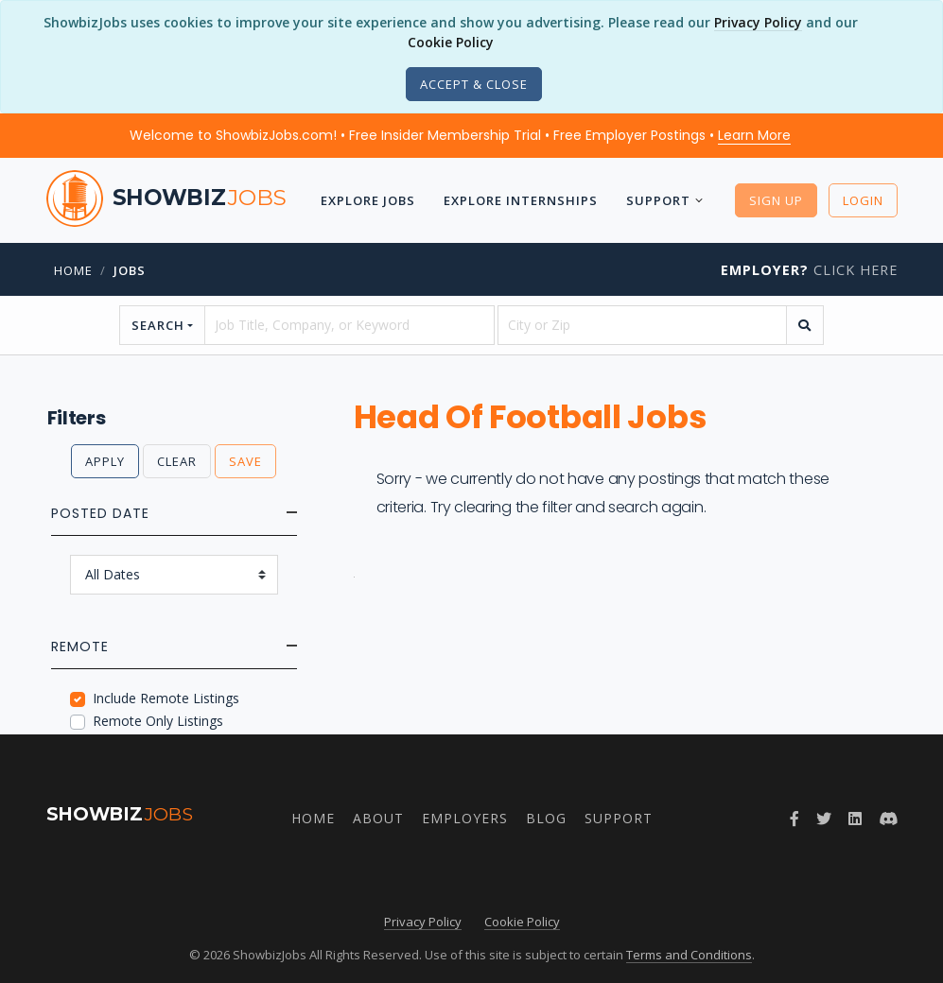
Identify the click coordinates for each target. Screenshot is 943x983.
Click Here (809, 270)
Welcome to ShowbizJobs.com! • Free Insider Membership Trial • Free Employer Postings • (460, 135)
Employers (465, 818)
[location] (642, 325)
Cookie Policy (451, 42)
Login (863, 200)
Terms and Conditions (689, 954)
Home (73, 270)
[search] (805, 325)
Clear (177, 461)
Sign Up (776, 200)
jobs (130, 270)
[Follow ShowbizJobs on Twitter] (823, 818)
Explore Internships (521, 200)
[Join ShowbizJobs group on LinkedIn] (855, 818)
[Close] (474, 84)
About (378, 818)
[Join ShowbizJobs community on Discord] (888, 818)
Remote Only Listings (158, 721)
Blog (546, 818)
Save (245, 461)
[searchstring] (349, 325)
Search (157, 325)
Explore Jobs (368, 200)
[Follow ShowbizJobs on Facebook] (794, 818)
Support (658, 200)
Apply (105, 461)
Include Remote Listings (166, 698)
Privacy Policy (758, 22)
